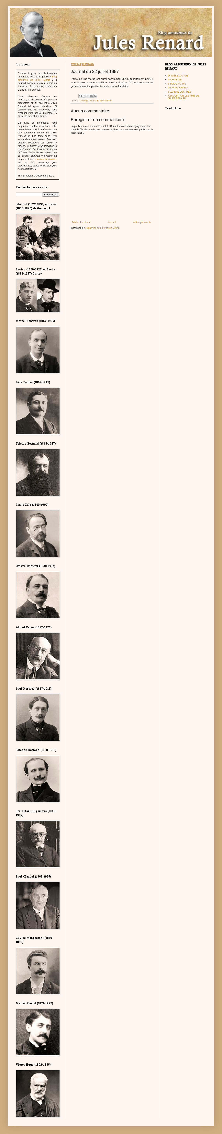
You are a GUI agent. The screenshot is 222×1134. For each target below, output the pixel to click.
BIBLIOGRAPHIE (177, 83)
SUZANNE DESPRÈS (179, 91)
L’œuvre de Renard (46, 159)
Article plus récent (81, 222)
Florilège (84, 100)
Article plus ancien (142, 222)
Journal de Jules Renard (100, 100)
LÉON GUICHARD (178, 87)
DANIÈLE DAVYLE (178, 75)
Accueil (112, 222)
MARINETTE (175, 79)
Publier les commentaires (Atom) (102, 228)
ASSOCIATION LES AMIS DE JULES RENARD (183, 97)
